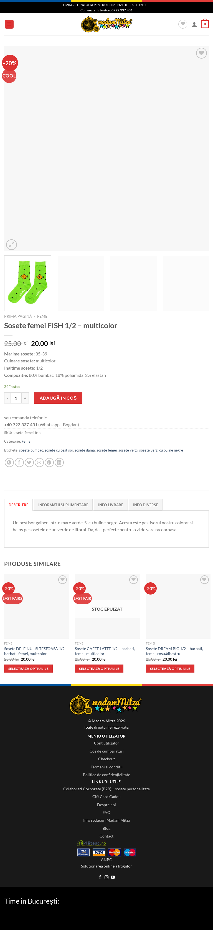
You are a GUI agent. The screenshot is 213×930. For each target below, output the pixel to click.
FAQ (106, 812)
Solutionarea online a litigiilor (106, 866)
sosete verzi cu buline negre (161, 450)
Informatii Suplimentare (63, 505)
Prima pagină (18, 316)
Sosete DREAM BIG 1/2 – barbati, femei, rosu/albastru (174, 651)
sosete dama (85, 450)
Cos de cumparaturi (107, 751)
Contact (106, 836)
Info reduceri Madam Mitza (106, 820)
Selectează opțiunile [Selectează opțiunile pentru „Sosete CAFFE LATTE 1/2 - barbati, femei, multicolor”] (99, 668)
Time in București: (31, 901)
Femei (43, 316)
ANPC (106, 859)
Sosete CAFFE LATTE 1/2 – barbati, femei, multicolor (105, 651)
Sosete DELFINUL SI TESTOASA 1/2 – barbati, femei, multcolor (36, 651)
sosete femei (107, 450)
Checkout (106, 758)
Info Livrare (110, 505)
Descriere (18, 505)
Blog (106, 828)
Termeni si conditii (107, 766)
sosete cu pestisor (59, 450)
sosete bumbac (31, 450)
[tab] (18, 504)
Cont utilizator (106, 743)
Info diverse (145, 505)
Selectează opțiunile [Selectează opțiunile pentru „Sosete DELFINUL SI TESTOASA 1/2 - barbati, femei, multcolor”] (28, 668)
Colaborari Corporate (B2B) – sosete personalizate (106, 788)
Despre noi (106, 804)
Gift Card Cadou (106, 796)
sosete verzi (128, 450)
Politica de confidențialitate (106, 774)
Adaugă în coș (58, 397)
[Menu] (9, 24)
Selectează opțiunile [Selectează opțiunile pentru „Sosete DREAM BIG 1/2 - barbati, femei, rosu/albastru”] (170, 668)
